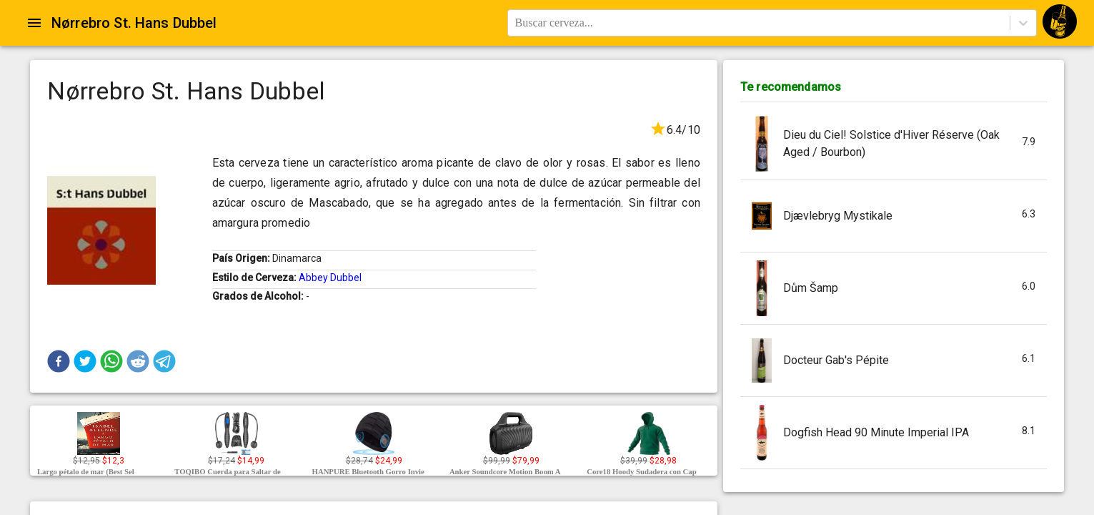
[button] (58, 361)
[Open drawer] (34, 23)
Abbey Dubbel (330, 277)
